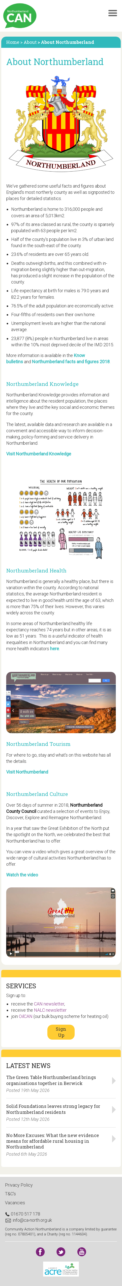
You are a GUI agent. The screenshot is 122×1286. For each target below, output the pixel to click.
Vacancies (15, 1202)
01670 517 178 (22, 1214)
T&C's (10, 1193)
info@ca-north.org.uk (28, 1220)
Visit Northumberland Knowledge (38, 453)
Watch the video (22, 874)
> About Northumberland (66, 42)
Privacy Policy (19, 1185)
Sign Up (61, 1032)
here (54, 648)
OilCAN (25, 1016)
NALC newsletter (50, 1010)
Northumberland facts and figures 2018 (71, 361)
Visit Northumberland (27, 772)
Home (13, 42)
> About (29, 42)
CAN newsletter (49, 1003)
